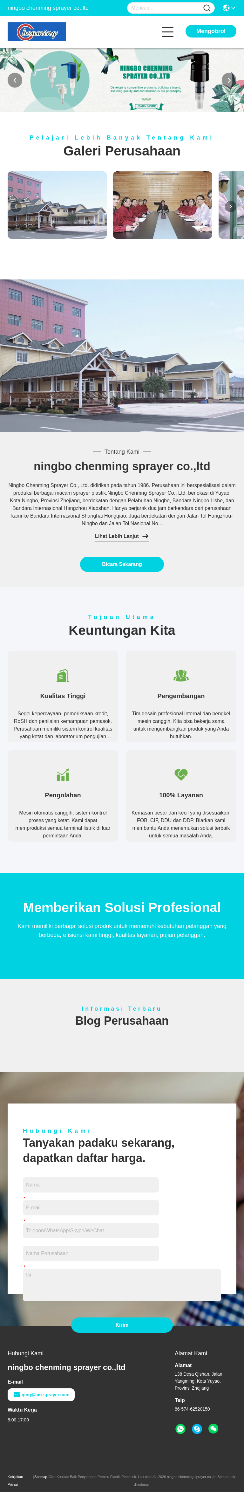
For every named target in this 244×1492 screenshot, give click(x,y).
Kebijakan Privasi (15, 1480)
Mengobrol (211, 31)
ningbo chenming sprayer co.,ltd (122, 466)
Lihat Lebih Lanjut (122, 536)
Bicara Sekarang (122, 564)
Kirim (122, 1325)
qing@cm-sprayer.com (41, 1394)
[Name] (207, 8)
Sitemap (40, 1477)
